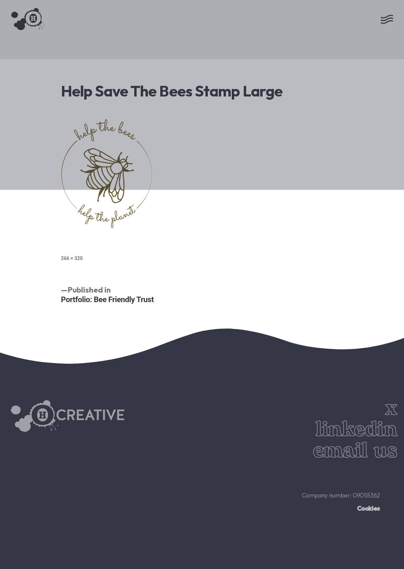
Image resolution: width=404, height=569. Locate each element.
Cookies (368, 508)
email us (355, 451)
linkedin (356, 429)
